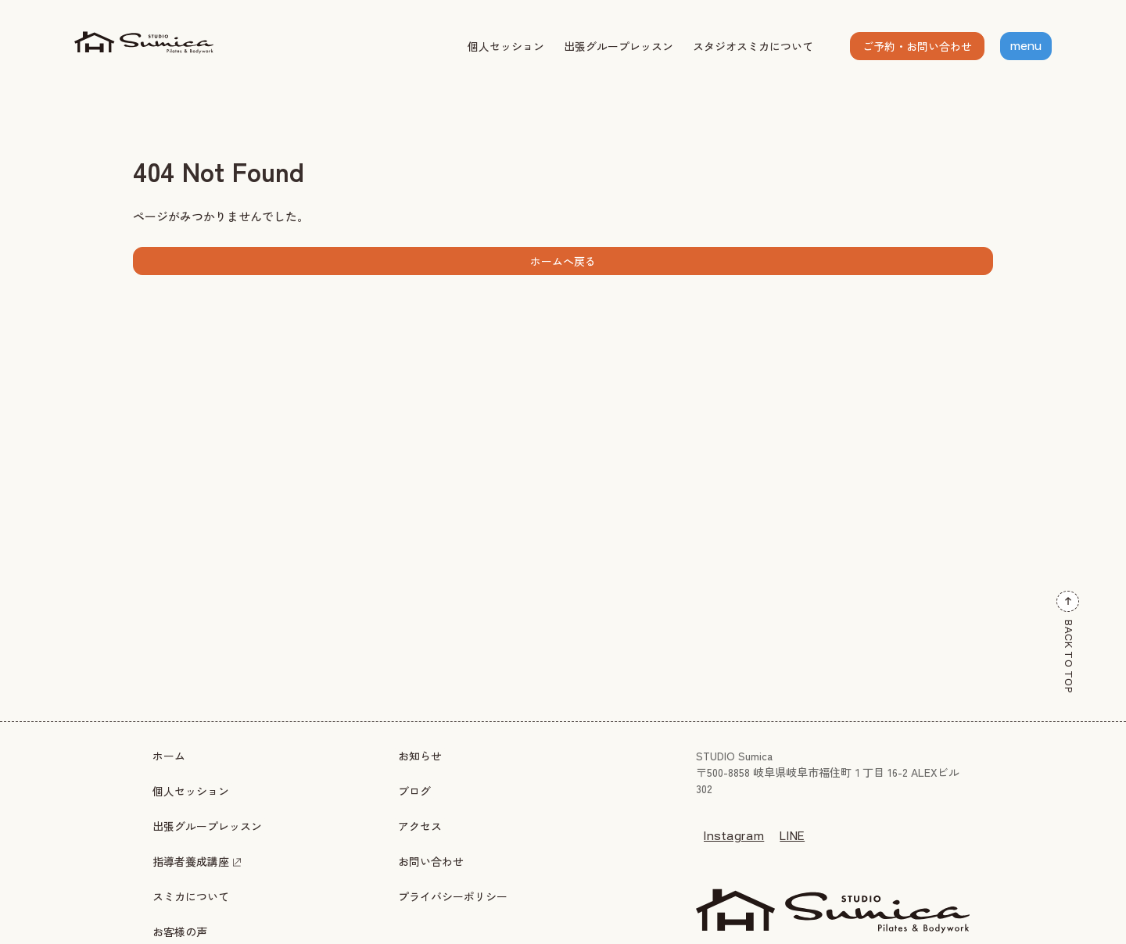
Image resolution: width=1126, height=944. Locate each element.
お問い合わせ (431, 861)
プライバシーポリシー (452, 896)
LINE (792, 836)
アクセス (420, 826)
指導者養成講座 (196, 861)
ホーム (168, 755)
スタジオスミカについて (753, 46)
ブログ (414, 791)
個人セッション (506, 46)
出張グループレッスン (618, 46)
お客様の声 (179, 931)
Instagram (734, 836)
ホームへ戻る (563, 261)
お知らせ (420, 755)
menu (1026, 46)
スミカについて (190, 896)
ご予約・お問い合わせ (917, 46)
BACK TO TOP (1067, 642)
